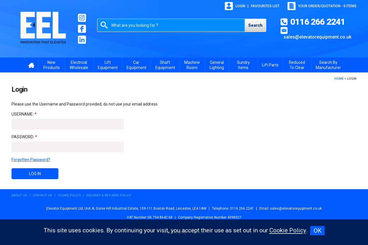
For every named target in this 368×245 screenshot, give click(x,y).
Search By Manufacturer (328, 65)
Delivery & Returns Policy (109, 195)
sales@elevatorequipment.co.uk (317, 37)
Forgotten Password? (31, 159)
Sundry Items (243, 65)
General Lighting (217, 65)
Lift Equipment (108, 65)
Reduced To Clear (297, 65)
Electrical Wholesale (79, 65)
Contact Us (42, 195)
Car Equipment (136, 65)
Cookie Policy (69, 195)
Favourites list (265, 6)
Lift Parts (270, 65)
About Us (19, 195)
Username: (23, 114)
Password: (23, 137)
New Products (51, 65)
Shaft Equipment (165, 65)
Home (339, 79)
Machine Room (192, 65)
